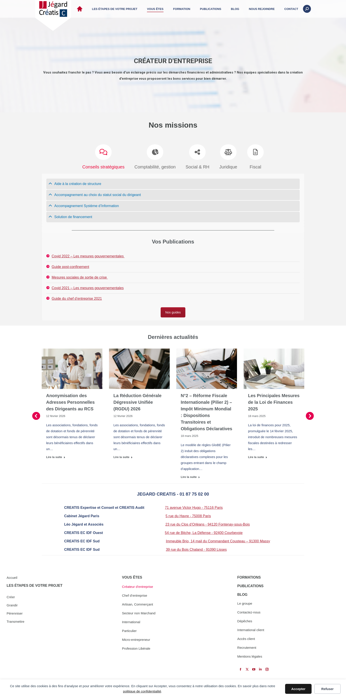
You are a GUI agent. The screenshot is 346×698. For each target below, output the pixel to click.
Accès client (246, 639)
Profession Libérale (136, 648)
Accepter (298, 689)
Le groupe (244, 603)
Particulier (129, 631)
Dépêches (244, 621)
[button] (36, 414)
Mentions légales (249, 656)
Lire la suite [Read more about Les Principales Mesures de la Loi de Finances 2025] (257, 455)
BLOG (242, 594)
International (131, 622)
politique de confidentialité (142, 691)
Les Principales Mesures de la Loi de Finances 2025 (273, 401)
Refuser (327, 689)
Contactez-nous (248, 612)
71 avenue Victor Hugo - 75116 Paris (194, 506)
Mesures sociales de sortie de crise (80, 276)
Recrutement (246, 647)
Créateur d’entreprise (137, 587)
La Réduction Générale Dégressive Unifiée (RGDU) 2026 (137, 401)
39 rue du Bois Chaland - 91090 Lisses (196, 548)
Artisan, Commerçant (137, 604)
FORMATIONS (249, 577)
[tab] (173, 182)
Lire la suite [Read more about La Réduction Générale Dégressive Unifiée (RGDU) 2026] (123, 455)
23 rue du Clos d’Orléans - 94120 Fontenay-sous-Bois (207, 523)
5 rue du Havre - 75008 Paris (188, 514)
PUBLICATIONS (250, 586)
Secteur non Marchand (139, 613)
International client (250, 630)
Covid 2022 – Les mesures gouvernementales (88, 255)
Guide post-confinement (70, 265)
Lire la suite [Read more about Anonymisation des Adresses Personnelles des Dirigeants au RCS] (55, 455)
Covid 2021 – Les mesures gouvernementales (88, 286)
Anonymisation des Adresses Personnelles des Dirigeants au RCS (70, 401)
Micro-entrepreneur (136, 639)
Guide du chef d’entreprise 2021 (77, 297)
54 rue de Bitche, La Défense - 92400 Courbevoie (204, 531)
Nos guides (173, 311)
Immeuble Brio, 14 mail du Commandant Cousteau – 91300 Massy (218, 539)
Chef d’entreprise (134, 595)
